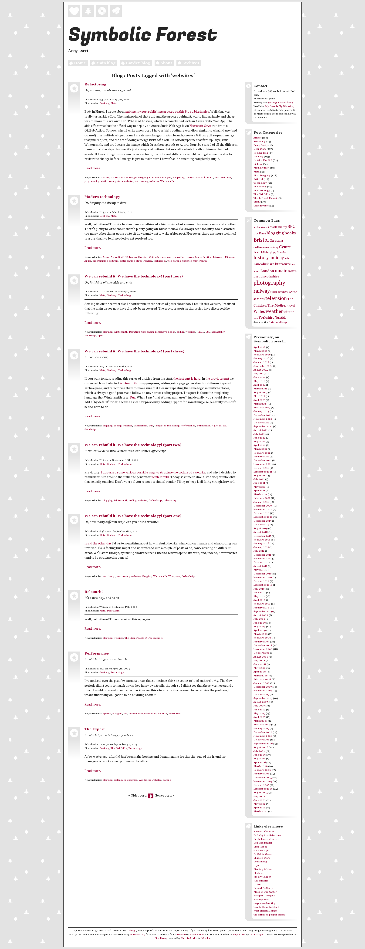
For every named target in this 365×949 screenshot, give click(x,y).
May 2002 (259, 804)
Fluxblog (258, 873)
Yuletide (280, 318)
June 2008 (259, 664)
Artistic (257, 137)
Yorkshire (266, 317)
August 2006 (260, 747)
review (293, 292)
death (256, 252)
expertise (132, 780)
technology (160, 261)
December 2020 (262, 505)
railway (261, 291)
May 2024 (259, 381)
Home (77, 63)
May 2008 (259, 668)
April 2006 (259, 762)
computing (178, 177)
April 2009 (259, 630)
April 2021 (259, 490)
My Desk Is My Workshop (279, 106)
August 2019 (260, 528)
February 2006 (262, 770)
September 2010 (262, 585)
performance (188, 425)
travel (291, 305)
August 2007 (260, 702)
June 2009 (259, 623)
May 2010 (259, 596)
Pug (132, 398)
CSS (208, 332)
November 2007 (262, 690)
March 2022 (260, 449)
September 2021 (262, 471)
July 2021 (258, 479)
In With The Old (262, 160)
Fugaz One (239, 934)
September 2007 (262, 698)
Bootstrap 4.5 (137, 934)
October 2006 (261, 739)
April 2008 (259, 671)
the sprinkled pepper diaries (269, 914)
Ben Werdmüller (262, 842)
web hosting (141, 181)
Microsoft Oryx (200, 126)
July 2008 (259, 660)
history (261, 258)
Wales (259, 311)
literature (283, 264)
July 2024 (259, 373)
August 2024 (260, 369)
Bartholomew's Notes (265, 839)
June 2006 (259, 754)
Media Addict (261, 167)
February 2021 (261, 498)
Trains (256, 201)
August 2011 (260, 566)
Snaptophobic (261, 899)
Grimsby (281, 252)
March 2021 (260, 494)
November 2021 (262, 464)
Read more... (93, 168)
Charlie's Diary (261, 858)
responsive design (165, 332)
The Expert (94, 729)
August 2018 (260, 532)
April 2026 (259, 347)
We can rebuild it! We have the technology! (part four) (133, 276)
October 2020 (261, 513)
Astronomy (259, 141)
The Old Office (119, 748)
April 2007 (259, 717)
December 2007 (262, 687)
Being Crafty (260, 145)
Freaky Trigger (262, 876)
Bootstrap (134, 332)
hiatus (198, 257)
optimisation (203, 425)
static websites (125, 181)
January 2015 (261, 547)
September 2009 (263, 611)
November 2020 (262, 509)
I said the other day (98, 544)
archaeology (260, 227)
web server (150, 713)
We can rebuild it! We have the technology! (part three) (134, 351)
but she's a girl (261, 850)
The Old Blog (261, 190)
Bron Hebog (260, 846)
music (281, 271)
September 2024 (262, 366)
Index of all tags (278, 322)
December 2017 (262, 536)
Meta (114, 103)
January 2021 (261, 502)
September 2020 (263, 517)
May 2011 (259, 569)
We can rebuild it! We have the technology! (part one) (132, 516)
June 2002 (259, 800)
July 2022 (259, 434)
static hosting (108, 181)
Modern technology (102, 197)
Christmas (277, 241)
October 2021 (261, 468)
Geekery (104, 103)
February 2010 (261, 603)
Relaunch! (93, 592)
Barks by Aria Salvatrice (267, 835)
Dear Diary (113, 610)
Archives (187, 63)
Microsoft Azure (204, 177)
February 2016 (261, 539)
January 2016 (261, 543)
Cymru (285, 247)
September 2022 (262, 426)
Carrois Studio (189, 938)
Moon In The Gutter (265, 892)
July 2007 (259, 705)
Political (258, 179)
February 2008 (262, 679)
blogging (143, 177)
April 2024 (259, 385)
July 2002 (259, 796)
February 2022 (261, 453)
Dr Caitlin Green (262, 854)
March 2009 (260, 634)
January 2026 (261, 358)
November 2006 (262, 736)
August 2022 (260, 430)
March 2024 (260, 388)
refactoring (173, 425)
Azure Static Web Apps (124, 177)
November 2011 (262, 558)
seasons (259, 299)
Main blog (102, 63)
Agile (215, 425)
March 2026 (260, 351)
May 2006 (259, 758)
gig (274, 252)
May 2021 (259, 487)
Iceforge (131, 930)
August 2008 (260, 657)
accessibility (218, 332)
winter (289, 312)
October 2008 (261, 653)
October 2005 (261, 785)
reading (274, 291)
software (113, 261)
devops (190, 177)
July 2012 (258, 551)
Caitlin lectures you (160, 177)
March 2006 (260, 766)
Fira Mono (160, 938)
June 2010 (259, 592)
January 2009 (261, 641)
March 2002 (260, 811)
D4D (256, 865)
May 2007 (259, 713)
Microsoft (218, 257)
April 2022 (259, 445)
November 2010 (262, 577)
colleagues (120, 780)
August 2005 (260, 792)
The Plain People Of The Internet (144, 638)
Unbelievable (261, 205)
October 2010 (261, 581)
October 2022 (261, 422)
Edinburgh (266, 252)
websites (154, 181)
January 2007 (261, 728)
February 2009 (262, 637)
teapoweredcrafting (264, 903)
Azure (106, 177)
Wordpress (174, 576)
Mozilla (205, 938)
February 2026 (261, 354)
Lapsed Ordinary (263, 888)
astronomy (279, 227)
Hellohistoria (260, 880)
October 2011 (261, 562)
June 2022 (259, 437)
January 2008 (261, 683)
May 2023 (259, 396)
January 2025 (261, 362)
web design (147, 332)
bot (125, 713)
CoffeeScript (155, 500)
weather (274, 311)
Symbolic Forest (142, 35)
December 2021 (262, 460)
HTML (200, 332)
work (255, 318)
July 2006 (259, 751)
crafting (274, 247)
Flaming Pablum (262, 869)
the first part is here (186, 379)
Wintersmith (167, 181)
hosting (207, 257)
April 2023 (259, 400)
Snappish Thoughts (264, 895)
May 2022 (259, 441)
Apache (107, 713)
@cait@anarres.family (281, 102)
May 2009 (259, 626)
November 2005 (262, 781)
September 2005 (262, 788)
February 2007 (261, 724)
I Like (256, 884)
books (290, 233)
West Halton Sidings (265, 910)
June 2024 (259, 377)
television (276, 298)
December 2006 (262, 732)
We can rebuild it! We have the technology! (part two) (132, 445)
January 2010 (261, 607)
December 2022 (262, 415)
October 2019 (261, 524)
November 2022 (262, 419)
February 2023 (261, 407)
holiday (276, 257)
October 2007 (261, 694)
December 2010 (262, 573)
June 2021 (259, 483)
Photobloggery (261, 175)
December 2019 (262, 521)
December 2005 (262, 777)
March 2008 (260, 675)
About (163, 63)
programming (92, 181)
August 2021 (260, 475)
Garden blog (135, 63)
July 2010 (259, 589)
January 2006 (261, 773)
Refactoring (95, 84)
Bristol (261, 240)
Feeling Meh (260, 153)
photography (269, 283)
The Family (260, 186)
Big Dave (259, 233)
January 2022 (261, 456)
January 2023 (261, 411)
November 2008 (262, 649)
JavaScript (90, 335)
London (267, 271)
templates (160, 425)
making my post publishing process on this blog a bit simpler (167, 112)
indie (286, 258)
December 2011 (262, 555)
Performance (96, 653)
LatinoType (256, 934)
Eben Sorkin (197, 934)
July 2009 (259, 619)
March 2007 (260, 721)
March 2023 (260, 403)
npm (100, 335)
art (270, 227)
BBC (291, 226)
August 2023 (260, 392)
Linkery (257, 164)
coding (180, 332)
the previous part (217, 379)
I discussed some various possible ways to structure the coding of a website (153, 473)
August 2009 (260, 615)
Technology (124, 295)
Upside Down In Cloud (266, 907)
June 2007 (259, 709)
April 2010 (259, 600)
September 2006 (263, 743)
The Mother (277, 305)
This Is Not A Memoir (265, 198)
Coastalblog (260, 861)
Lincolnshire (263, 264)
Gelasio (181, 934)
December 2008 (262, 645)
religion (283, 292)
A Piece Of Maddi (263, 831)
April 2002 (259, 807)
